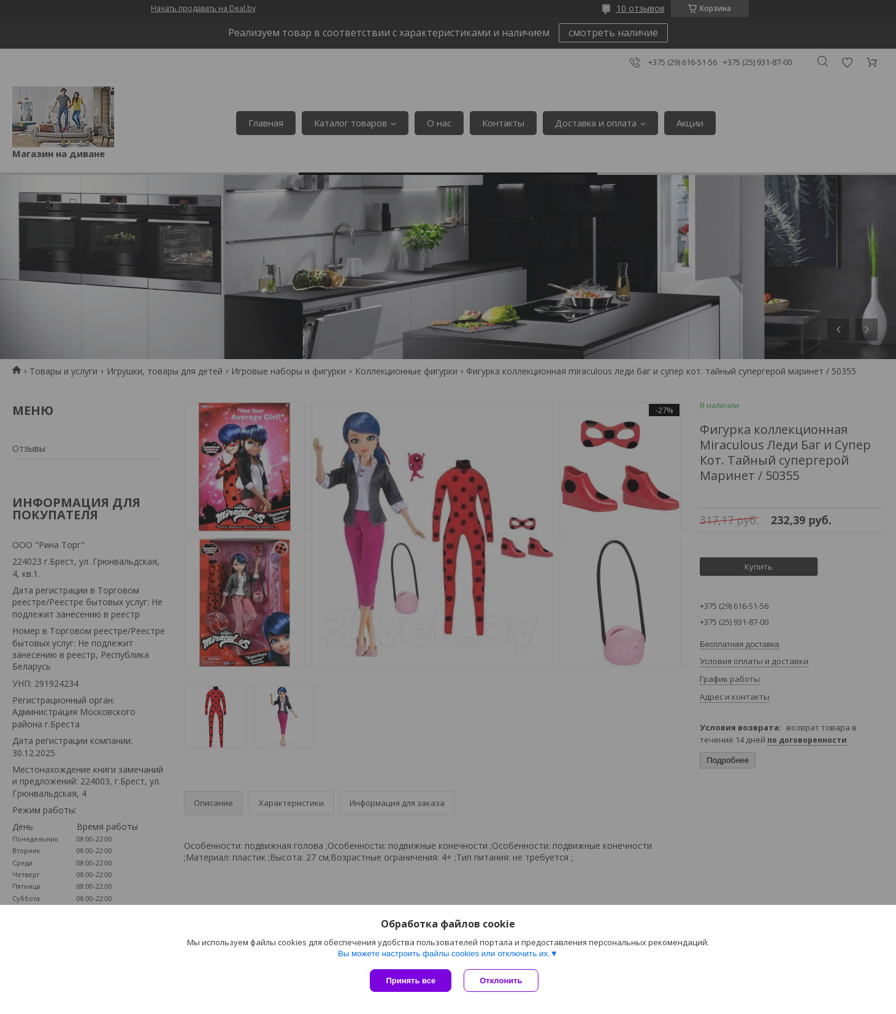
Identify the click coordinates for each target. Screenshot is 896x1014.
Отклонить (501, 980)
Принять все (410, 980)
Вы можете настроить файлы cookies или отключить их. (444, 953)
